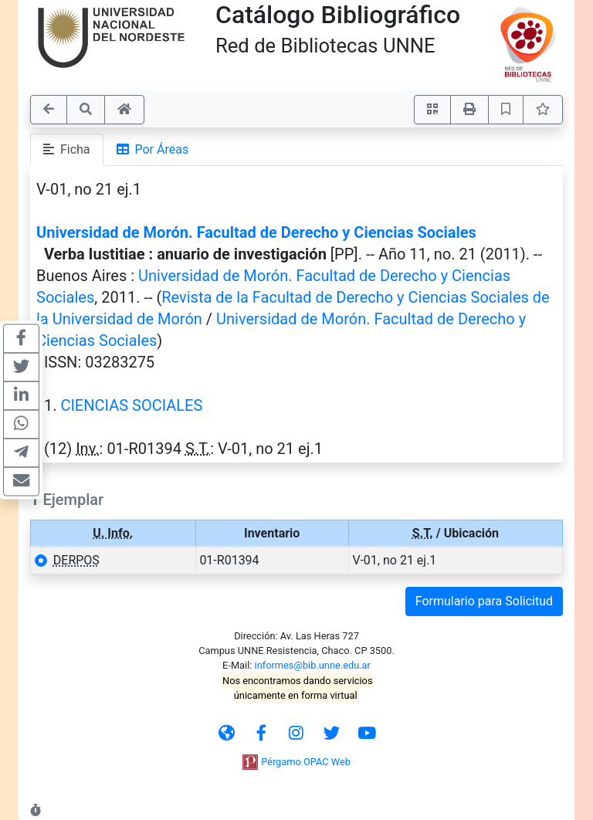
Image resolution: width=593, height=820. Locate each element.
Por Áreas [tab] (153, 149)
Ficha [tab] (66, 149)
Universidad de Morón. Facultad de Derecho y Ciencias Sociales (256, 232)
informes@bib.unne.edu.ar (313, 665)
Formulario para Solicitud (484, 601)
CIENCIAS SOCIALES (131, 405)
